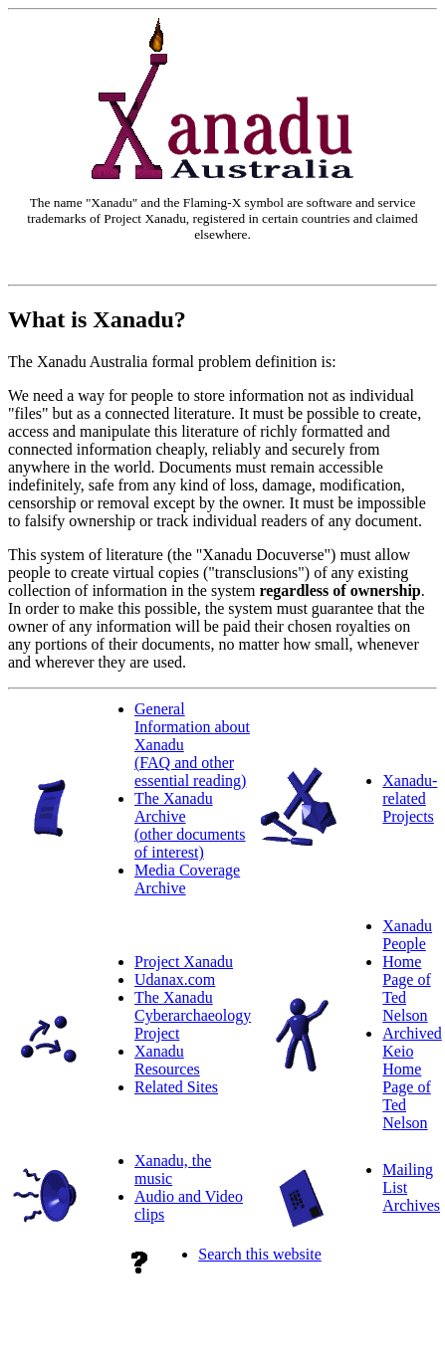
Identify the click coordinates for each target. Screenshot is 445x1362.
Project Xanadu (183, 961)
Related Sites (176, 1086)
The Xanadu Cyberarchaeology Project (192, 1015)
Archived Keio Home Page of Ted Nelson (412, 1078)
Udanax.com (174, 979)
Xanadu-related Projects (409, 798)
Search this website (260, 1254)
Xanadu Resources (167, 1060)
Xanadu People (407, 934)
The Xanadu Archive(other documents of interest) (190, 825)
